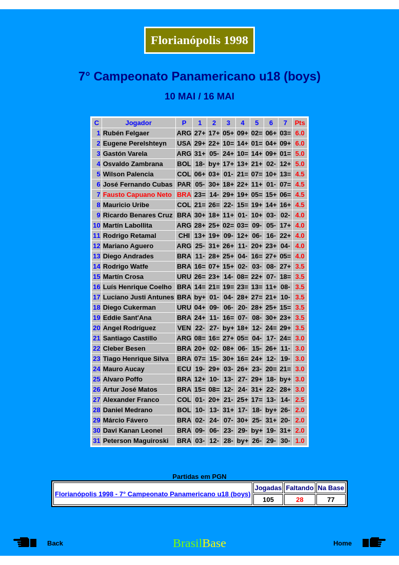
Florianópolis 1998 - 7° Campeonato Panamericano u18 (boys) (153, 494)
